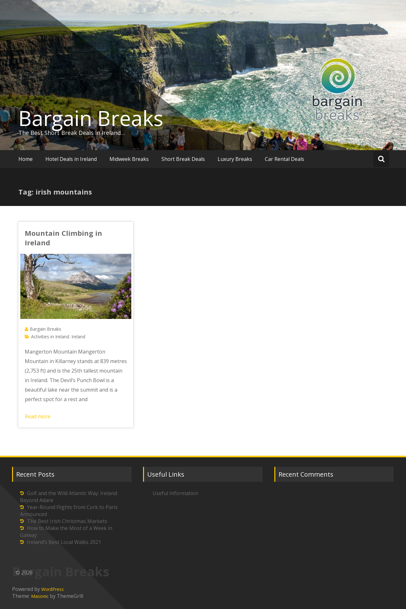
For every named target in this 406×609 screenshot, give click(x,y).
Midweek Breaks (129, 159)
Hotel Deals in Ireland (71, 159)
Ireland (78, 337)
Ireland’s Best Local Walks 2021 (64, 542)
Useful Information (175, 493)
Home (25, 159)
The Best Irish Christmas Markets (67, 521)
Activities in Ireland (50, 337)
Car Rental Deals (284, 159)
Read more (37, 416)
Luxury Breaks (235, 159)
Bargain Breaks (90, 118)
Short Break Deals (183, 159)
